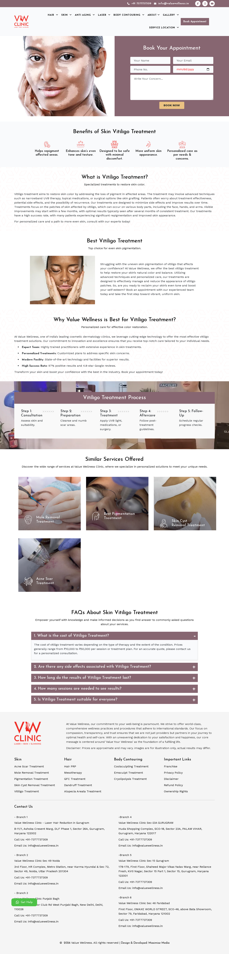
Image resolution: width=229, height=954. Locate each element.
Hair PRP (70, 766)
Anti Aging (85, 15)
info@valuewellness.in (171, 3)
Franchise (170, 766)
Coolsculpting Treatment (131, 766)
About (154, 15)
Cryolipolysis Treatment (130, 779)
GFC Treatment (74, 779)
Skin (66, 15)
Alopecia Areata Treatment (82, 791)
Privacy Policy (173, 772)
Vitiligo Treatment (26, 791)
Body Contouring (129, 15)
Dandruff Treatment (78, 785)
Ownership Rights (176, 791)
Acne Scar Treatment (29, 766)
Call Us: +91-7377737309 (31, 839)
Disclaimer (171, 779)
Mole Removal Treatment (31, 772)
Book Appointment (194, 21)
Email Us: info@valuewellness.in (36, 845)
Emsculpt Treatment (128, 772)
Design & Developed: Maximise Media (145, 943)
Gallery (171, 15)
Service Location (164, 28)
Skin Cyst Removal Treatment (34, 785)
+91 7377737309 (139, 3)
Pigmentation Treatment (31, 779)
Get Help (24, 902)
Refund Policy (173, 785)
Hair (53, 15)
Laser (104, 15)
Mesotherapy (73, 772)
